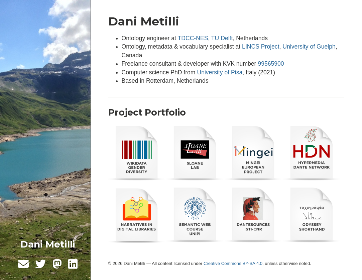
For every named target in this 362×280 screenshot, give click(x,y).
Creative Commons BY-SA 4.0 (233, 263)
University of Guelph (308, 46)
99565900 (271, 63)
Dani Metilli (47, 244)
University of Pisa (219, 72)
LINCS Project (260, 46)
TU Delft (222, 38)
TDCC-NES (192, 38)
